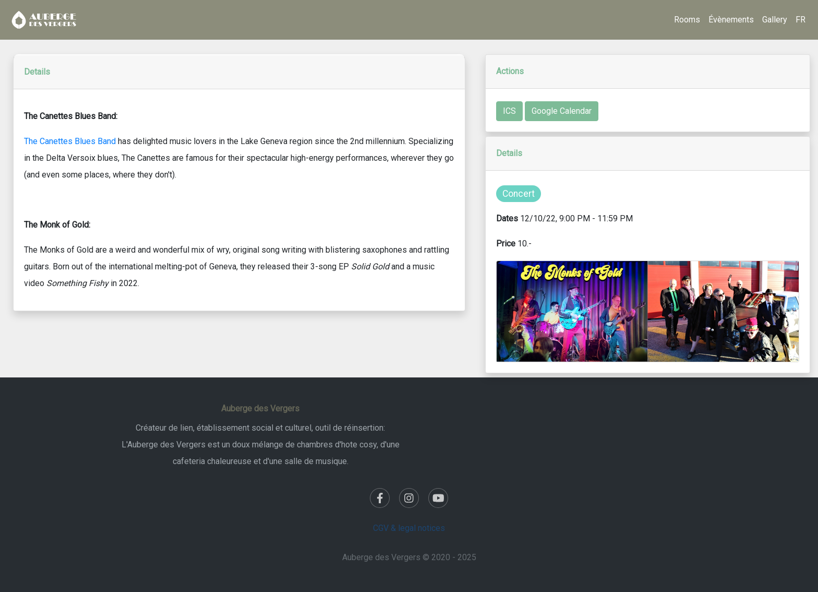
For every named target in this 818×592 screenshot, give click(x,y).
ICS (509, 111)
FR (800, 20)
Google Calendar (562, 111)
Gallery (774, 20)
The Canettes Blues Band (70, 141)
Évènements (731, 20)
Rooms (687, 20)
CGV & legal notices (409, 528)
